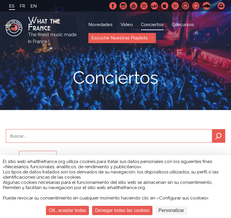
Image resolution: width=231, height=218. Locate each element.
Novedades (100, 24)
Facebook (113, 6)
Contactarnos (221, 6)
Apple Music (165, 6)
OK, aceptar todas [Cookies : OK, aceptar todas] (67, 210)
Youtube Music (175, 6)
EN (33, 6)
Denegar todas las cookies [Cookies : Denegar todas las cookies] (122, 210)
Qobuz (196, 6)
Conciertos (152, 24)
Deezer (154, 6)
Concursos (183, 24)
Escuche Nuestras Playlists (119, 38)
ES (11, 6)
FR (22, 6)
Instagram (123, 6)
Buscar (218, 136)
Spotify (144, 6)
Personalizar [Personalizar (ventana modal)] (171, 210)
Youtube (133, 6)
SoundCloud (206, 6)
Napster (185, 6)
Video (127, 24)
